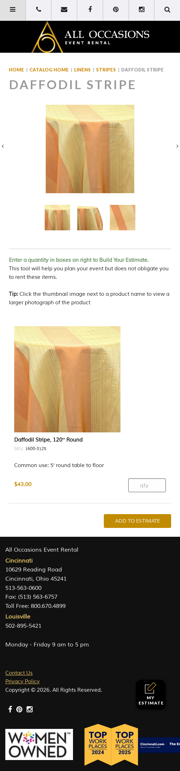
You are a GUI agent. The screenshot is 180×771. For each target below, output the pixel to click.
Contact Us (19, 673)
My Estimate (151, 693)
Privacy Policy (22, 681)
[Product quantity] (147, 485)
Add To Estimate (137, 521)
